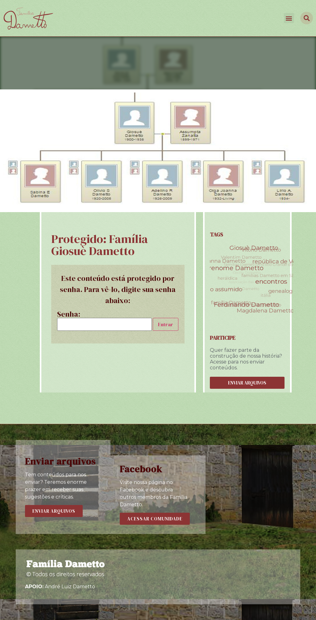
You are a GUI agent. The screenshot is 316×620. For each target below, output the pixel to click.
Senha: (104, 320)
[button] (289, 18)
